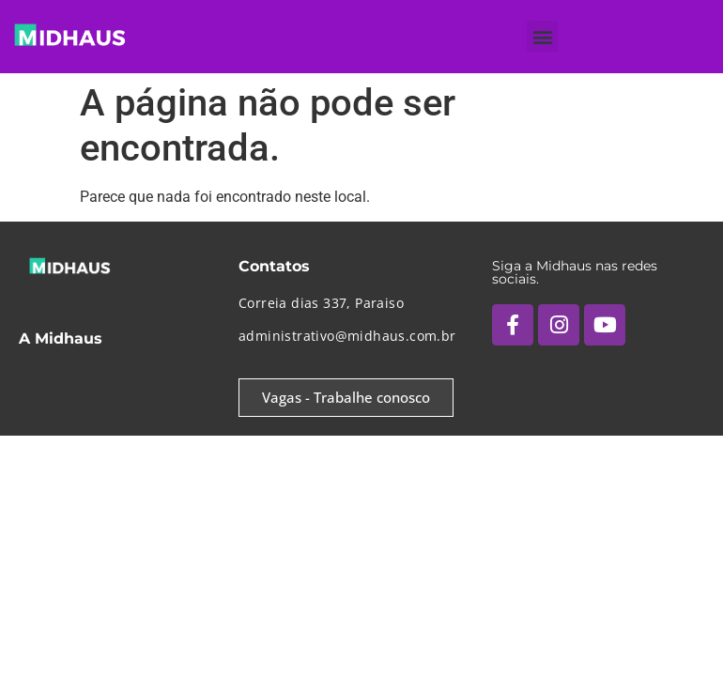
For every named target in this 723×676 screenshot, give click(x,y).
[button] (542, 36)
